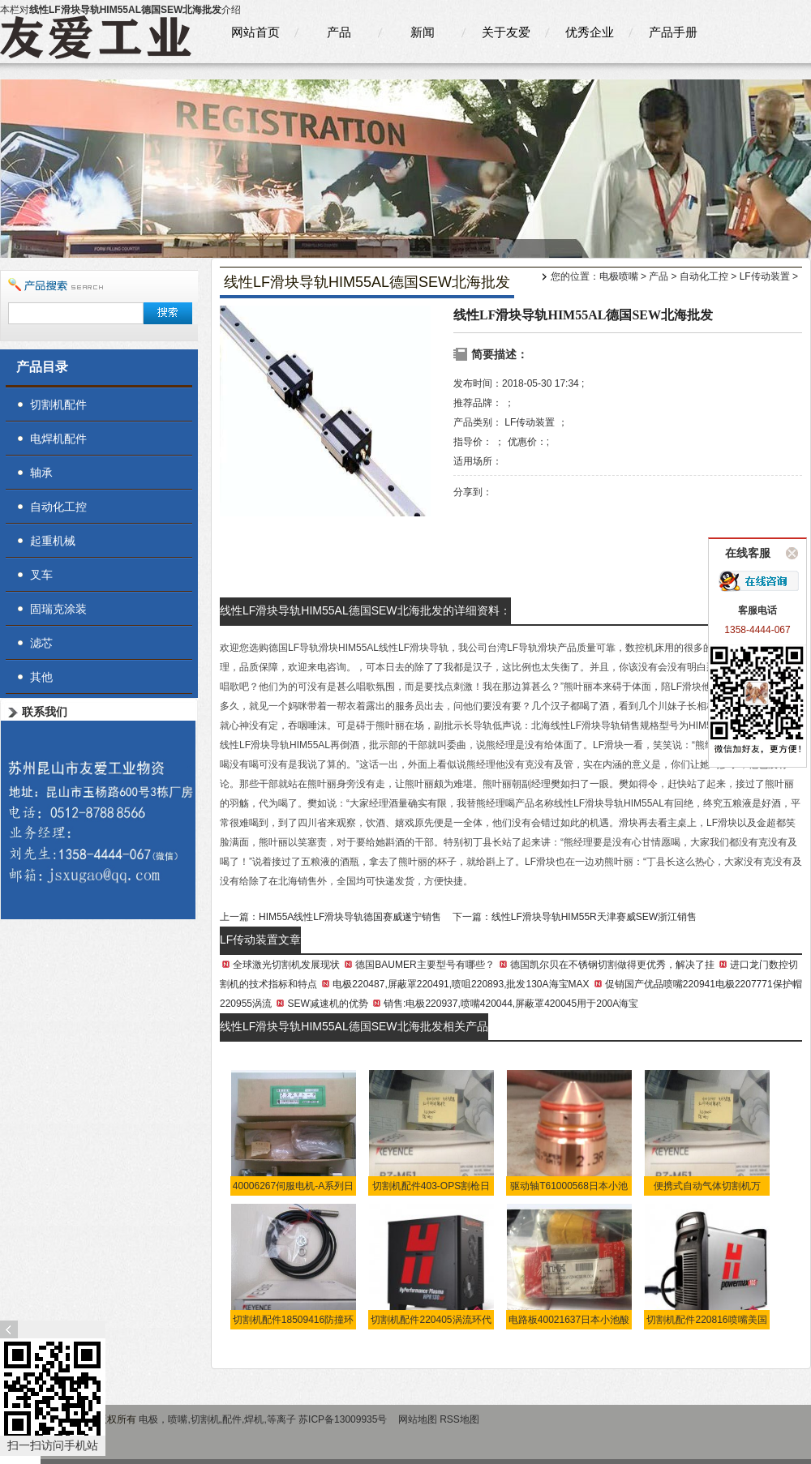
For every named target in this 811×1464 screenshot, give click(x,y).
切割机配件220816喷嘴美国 (706, 1319)
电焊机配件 (58, 438)
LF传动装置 (765, 276)
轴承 (41, 472)
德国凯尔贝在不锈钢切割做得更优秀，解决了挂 (612, 964)
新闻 (422, 32)
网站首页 (255, 32)
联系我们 (44, 711)
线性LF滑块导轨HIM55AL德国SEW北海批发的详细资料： (365, 610)
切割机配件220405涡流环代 (431, 1319)
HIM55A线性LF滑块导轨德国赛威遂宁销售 (350, 916)
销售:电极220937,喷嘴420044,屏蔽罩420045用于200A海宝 (511, 1003)
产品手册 (673, 32)
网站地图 (417, 1419)
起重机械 (52, 540)
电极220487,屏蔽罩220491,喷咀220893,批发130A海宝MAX (461, 984)
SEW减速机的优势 (327, 1003)
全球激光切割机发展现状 (286, 964)
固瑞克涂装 (58, 608)
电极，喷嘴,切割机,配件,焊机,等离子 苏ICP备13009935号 (264, 1419)
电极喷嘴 (618, 276)
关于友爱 (506, 32)
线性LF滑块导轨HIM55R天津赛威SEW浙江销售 (594, 916)
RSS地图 (459, 1419)
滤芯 (41, 642)
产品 (339, 32)
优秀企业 (589, 32)
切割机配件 (58, 404)
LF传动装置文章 (260, 939)
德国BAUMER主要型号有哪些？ (424, 964)
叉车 (41, 574)
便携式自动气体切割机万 (707, 1186)
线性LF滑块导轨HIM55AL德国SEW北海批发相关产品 (354, 1026)
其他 (41, 676)
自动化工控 (704, 276)
